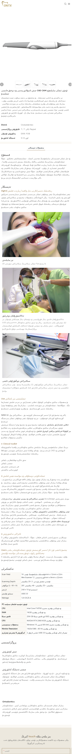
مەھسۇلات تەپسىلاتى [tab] (36, 148)
